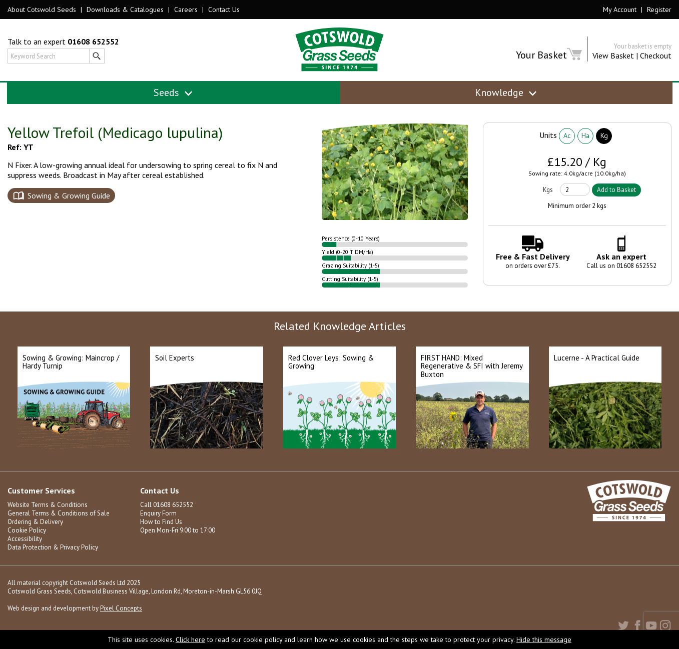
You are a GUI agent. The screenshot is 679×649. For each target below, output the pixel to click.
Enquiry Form (158, 513)
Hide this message (543, 639)
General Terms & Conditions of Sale (59, 513)
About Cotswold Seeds (42, 9)
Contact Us (224, 9)
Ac (566, 135)
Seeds (173, 92)
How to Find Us (161, 522)
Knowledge (506, 92)
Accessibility (25, 538)
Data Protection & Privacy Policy (53, 547)
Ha (585, 135)
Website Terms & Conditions (48, 504)
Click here (190, 639)
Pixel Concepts (121, 608)
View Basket (613, 55)
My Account (619, 9)
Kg (604, 135)
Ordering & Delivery (35, 522)
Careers (186, 9)
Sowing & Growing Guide (69, 195)
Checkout (655, 55)
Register (659, 9)
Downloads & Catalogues (125, 9)
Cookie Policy (27, 530)
